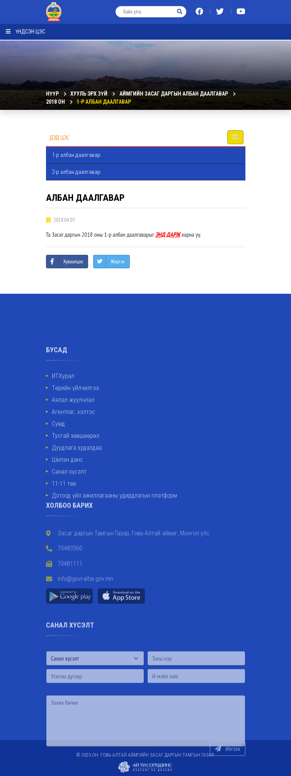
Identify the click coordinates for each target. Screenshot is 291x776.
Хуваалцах (73, 261)
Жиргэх (117, 261)
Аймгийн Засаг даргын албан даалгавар (173, 94)
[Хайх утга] (145, 9)
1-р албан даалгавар (104, 102)
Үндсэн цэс (25, 29)
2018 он (55, 102)
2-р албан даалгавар (76, 171)
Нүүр (52, 94)
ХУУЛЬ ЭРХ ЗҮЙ (88, 94)
